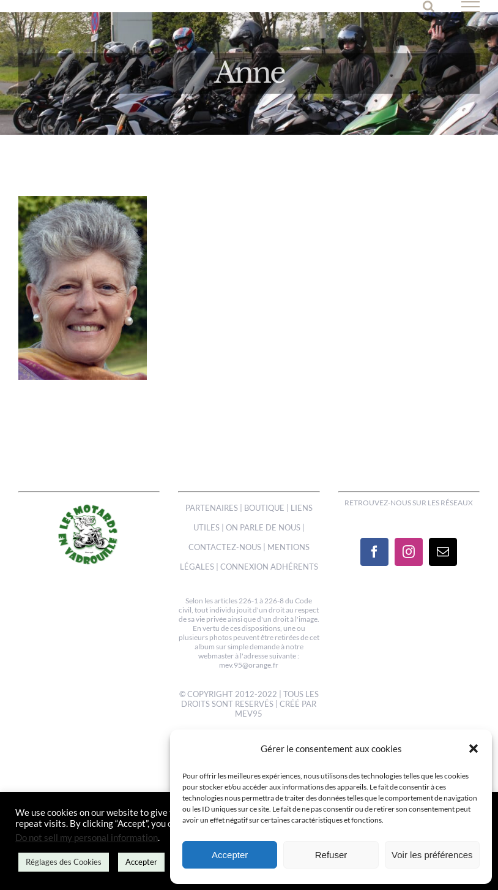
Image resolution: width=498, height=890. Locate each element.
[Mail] (443, 552)
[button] (473, 748)
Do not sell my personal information (86, 837)
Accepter (230, 855)
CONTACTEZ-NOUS (224, 547)
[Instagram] (409, 552)
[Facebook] (374, 552)
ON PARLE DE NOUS (263, 527)
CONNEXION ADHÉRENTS (269, 566)
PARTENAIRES (211, 508)
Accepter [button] (141, 862)
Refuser (331, 855)
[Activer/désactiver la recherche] (428, 6)
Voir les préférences (432, 855)
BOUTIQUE (264, 508)
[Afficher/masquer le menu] (471, 6)
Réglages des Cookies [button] (64, 862)
